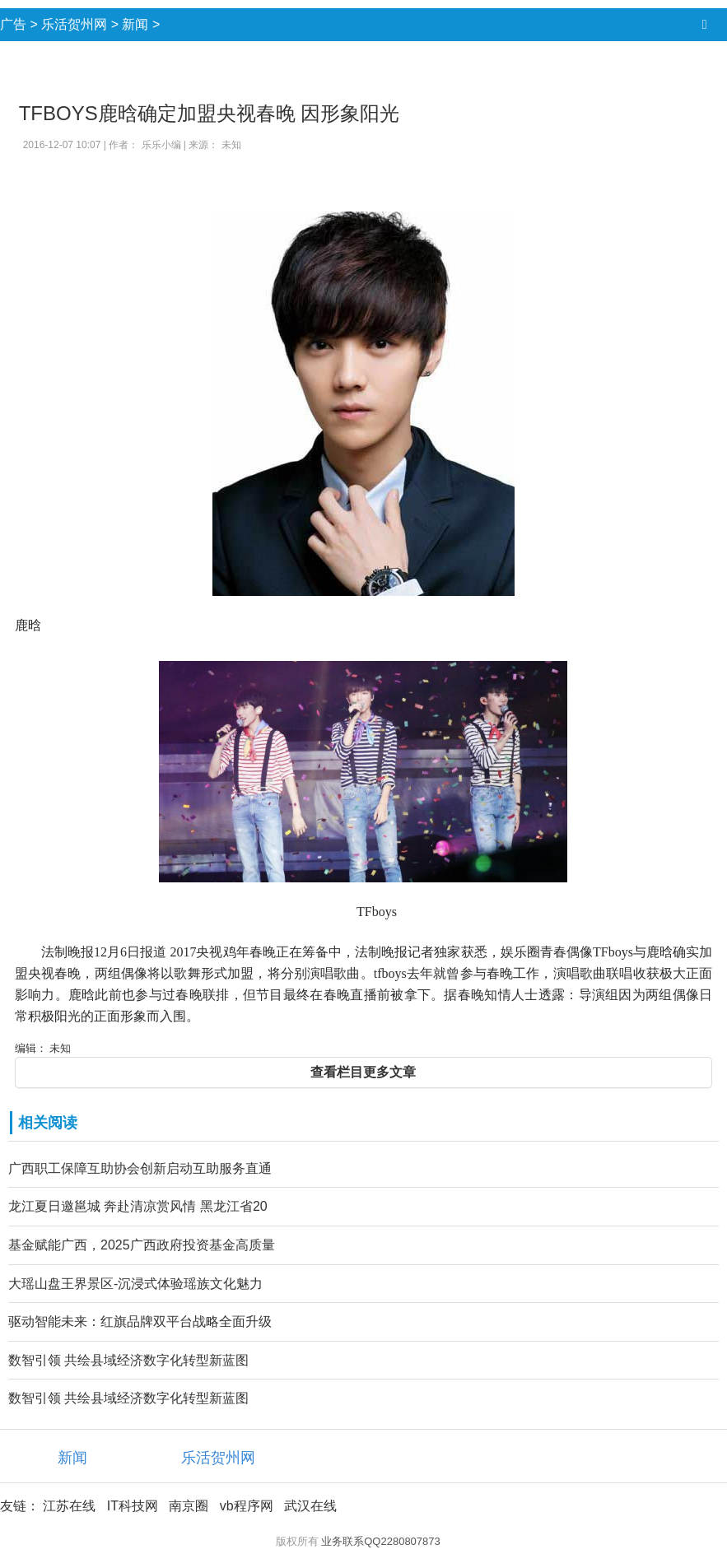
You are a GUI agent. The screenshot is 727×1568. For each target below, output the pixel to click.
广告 (13, 24)
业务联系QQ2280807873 (380, 1541)
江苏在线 (69, 1506)
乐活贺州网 (74, 24)
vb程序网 (246, 1506)
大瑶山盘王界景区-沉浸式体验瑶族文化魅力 (135, 1284)
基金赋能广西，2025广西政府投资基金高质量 (141, 1245)
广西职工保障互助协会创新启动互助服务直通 (140, 1168)
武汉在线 (310, 1506)
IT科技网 (132, 1506)
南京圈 (188, 1506)
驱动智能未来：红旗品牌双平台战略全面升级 (140, 1321)
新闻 (135, 24)
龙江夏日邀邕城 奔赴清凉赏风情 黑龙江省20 (138, 1206)
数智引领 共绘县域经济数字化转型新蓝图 (128, 1360)
